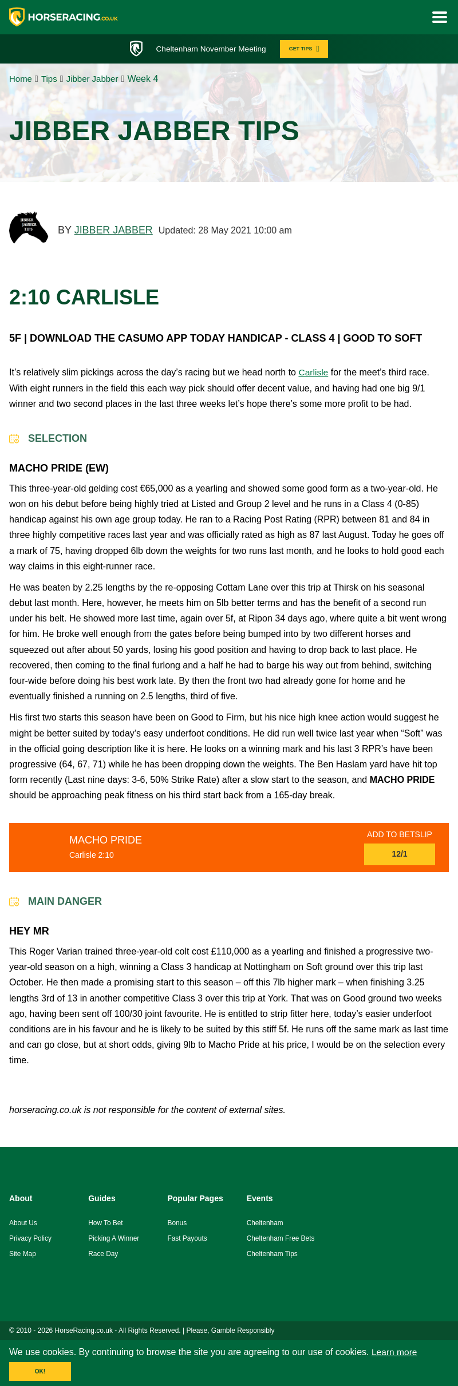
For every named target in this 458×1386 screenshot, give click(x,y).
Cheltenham (265, 1224)
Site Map (22, 1254)
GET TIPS (307, 49)
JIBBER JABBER (113, 231)
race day (103, 1254)
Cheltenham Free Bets (281, 1239)
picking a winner (114, 1239)
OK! (40, 1372)
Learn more (395, 1353)
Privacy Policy (30, 1239)
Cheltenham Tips (272, 1254)
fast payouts (187, 1239)
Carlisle (313, 373)
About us (23, 1224)
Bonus (177, 1224)
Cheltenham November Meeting (209, 48)
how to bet (105, 1224)
